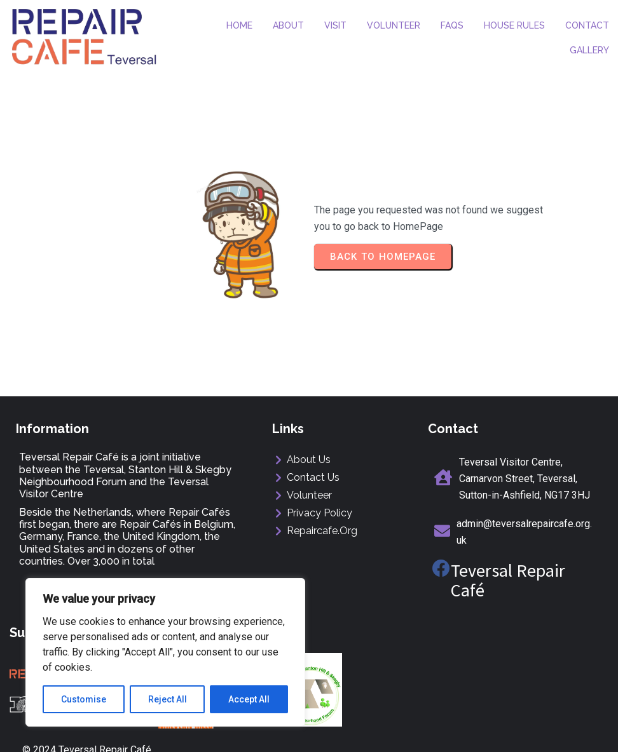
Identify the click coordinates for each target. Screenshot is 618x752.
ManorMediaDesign (552, 731)
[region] (165, 652)
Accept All (249, 699)
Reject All (167, 699)
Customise (83, 699)
